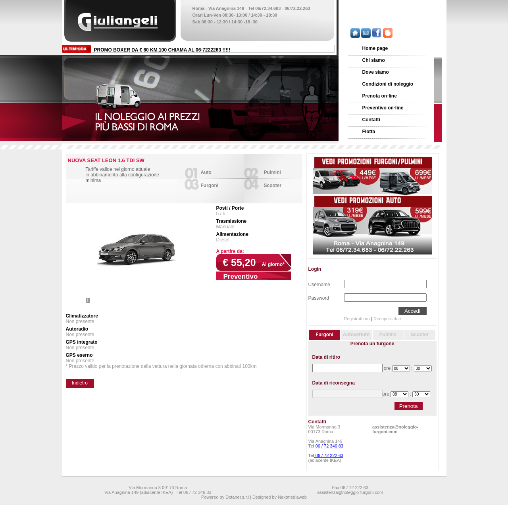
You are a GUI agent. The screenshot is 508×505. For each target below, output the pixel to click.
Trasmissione (231, 221)
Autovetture (356, 334)
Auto (206, 172)
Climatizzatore (82, 316)
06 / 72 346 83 (328, 446)
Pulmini (272, 172)
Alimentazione (232, 234)
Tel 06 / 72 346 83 (194, 492)
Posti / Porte (230, 208)
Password (318, 297)
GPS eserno (79, 355)
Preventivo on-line (383, 108)
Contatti (371, 119)
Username (319, 284)
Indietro (80, 383)
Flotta (368, 131)
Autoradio (77, 329)
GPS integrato (82, 342)
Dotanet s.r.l (237, 497)
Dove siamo (375, 72)
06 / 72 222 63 (328, 455)
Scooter (273, 185)
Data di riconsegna (333, 383)
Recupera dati (387, 318)
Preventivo (240, 276)
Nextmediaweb (292, 497)
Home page (375, 48)
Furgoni (210, 185)
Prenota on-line (379, 96)
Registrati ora (356, 318)
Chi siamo (373, 60)
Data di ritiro (326, 357)
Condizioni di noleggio (388, 84)
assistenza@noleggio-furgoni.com (395, 429)
